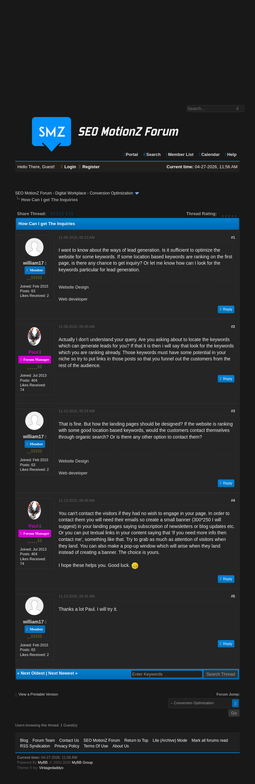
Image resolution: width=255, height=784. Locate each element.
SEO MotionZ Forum (33, 193)
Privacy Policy (66, 746)
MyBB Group (82, 762)
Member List (179, 154)
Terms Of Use (96, 746)
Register (89, 166)
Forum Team (44, 740)
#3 (233, 411)
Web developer (72, 299)
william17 (33, 263)
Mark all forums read (210, 740)
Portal (130, 154)
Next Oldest (32, 673)
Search (151, 154)
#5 (233, 596)
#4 (233, 500)
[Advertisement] (127, 49)
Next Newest (61, 673)
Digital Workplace (70, 193)
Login (68, 166)
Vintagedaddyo (51, 768)
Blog (24, 740)
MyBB (42, 762)
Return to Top (136, 740)
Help (230, 154)
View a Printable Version (38, 694)
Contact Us (69, 740)
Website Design (73, 287)
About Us (121, 746)
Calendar (208, 154)
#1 (233, 237)
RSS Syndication (35, 746)
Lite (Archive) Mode (170, 740)
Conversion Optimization (111, 193)
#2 (233, 326)
